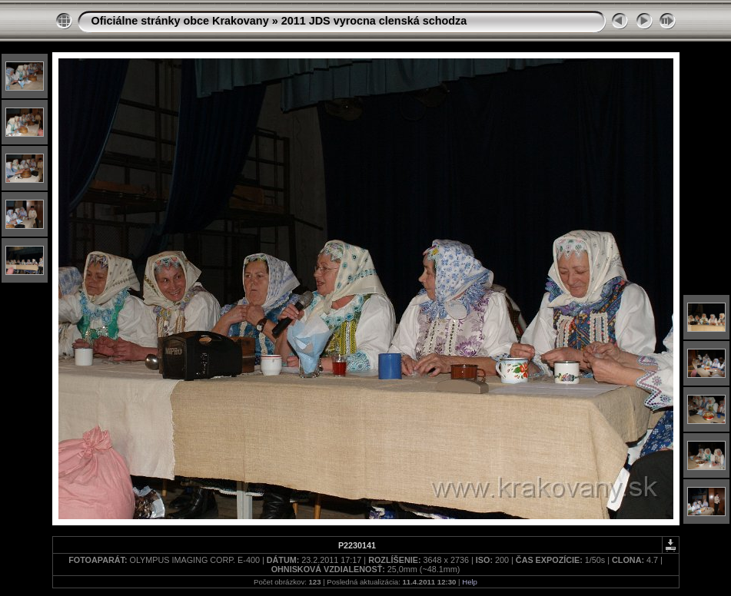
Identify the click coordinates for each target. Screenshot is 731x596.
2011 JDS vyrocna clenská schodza (374, 21)
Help (469, 582)
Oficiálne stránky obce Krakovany (180, 21)
